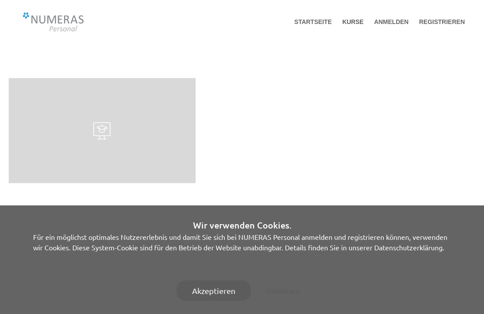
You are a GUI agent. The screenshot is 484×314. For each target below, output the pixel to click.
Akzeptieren (213, 290)
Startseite (313, 21)
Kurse (353, 21)
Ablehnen (283, 290)
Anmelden (391, 21)
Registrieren (442, 21)
